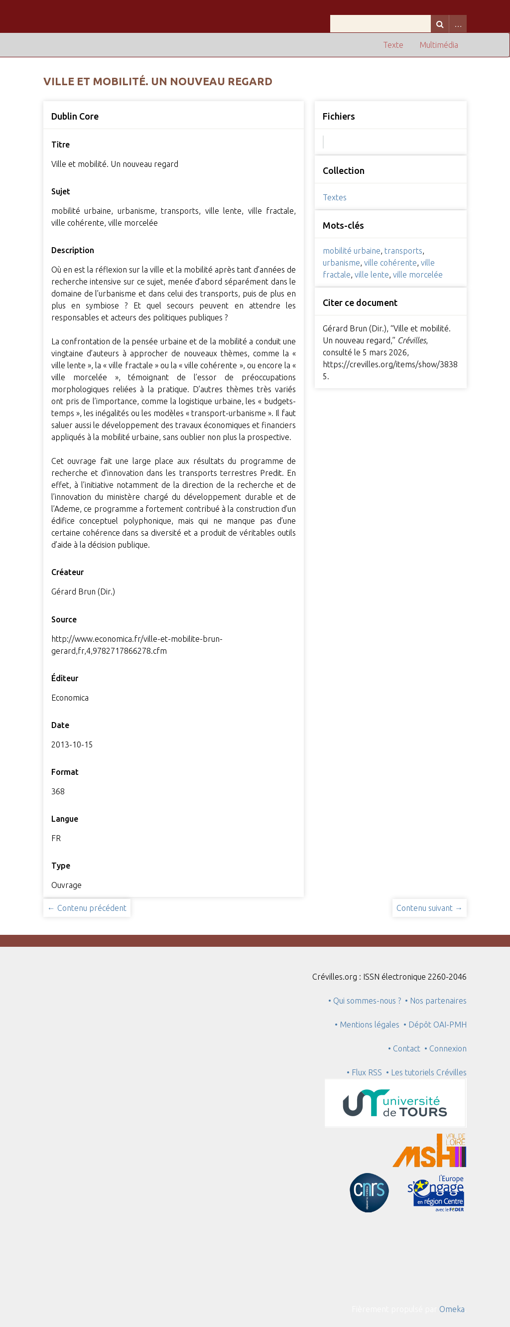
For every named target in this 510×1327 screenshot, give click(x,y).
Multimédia (438, 44)
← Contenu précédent (87, 907)
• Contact (406, 1048)
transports (403, 250)
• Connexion (445, 1048)
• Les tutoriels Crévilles (426, 1072)
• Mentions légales (367, 1024)
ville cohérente (390, 262)
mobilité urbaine (352, 250)
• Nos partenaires (436, 1000)
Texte (393, 44)
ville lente (372, 274)
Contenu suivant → (429, 907)
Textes (335, 197)
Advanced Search (458, 23)
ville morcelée (418, 274)
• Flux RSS (364, 1072)
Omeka (452, 1309)
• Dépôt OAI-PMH (435, 1024)
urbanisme (341, 262)
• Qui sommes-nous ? (364, 1000)
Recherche (440, 23)
